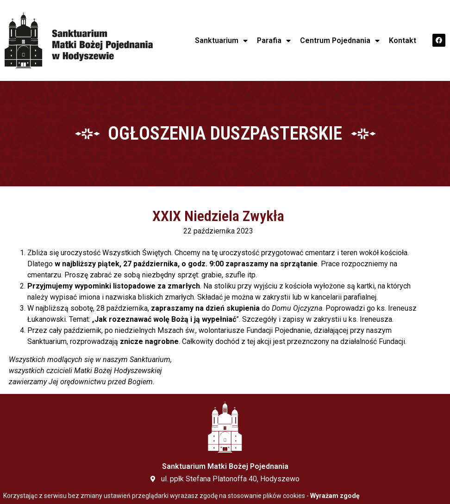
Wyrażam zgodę (335, 495)
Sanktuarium (221, 40)
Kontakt (402, 40)
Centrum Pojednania (340, 40)
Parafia (274, 40)
